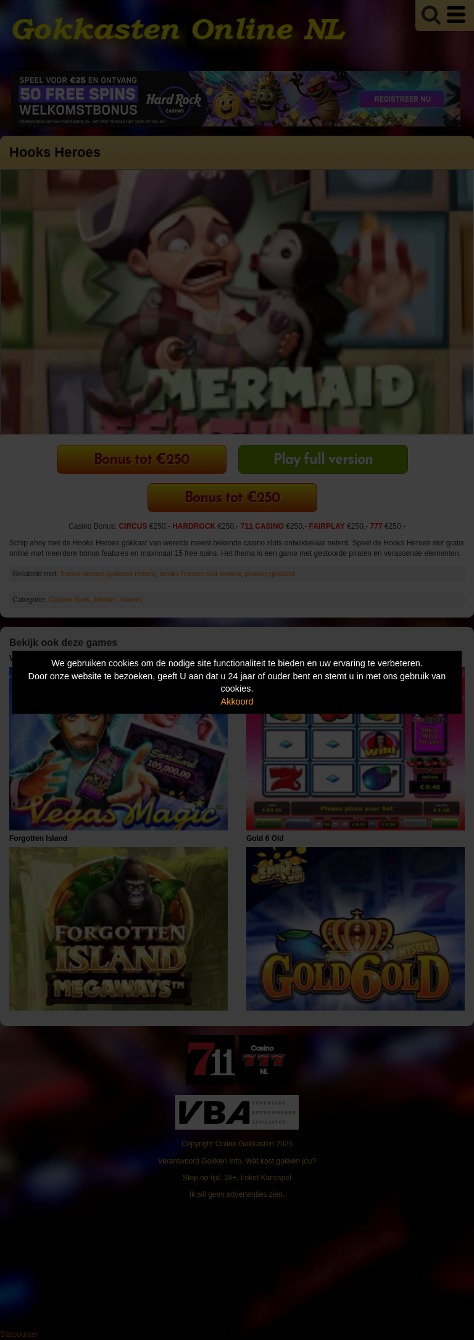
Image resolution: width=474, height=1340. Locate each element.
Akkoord (237, 701)
